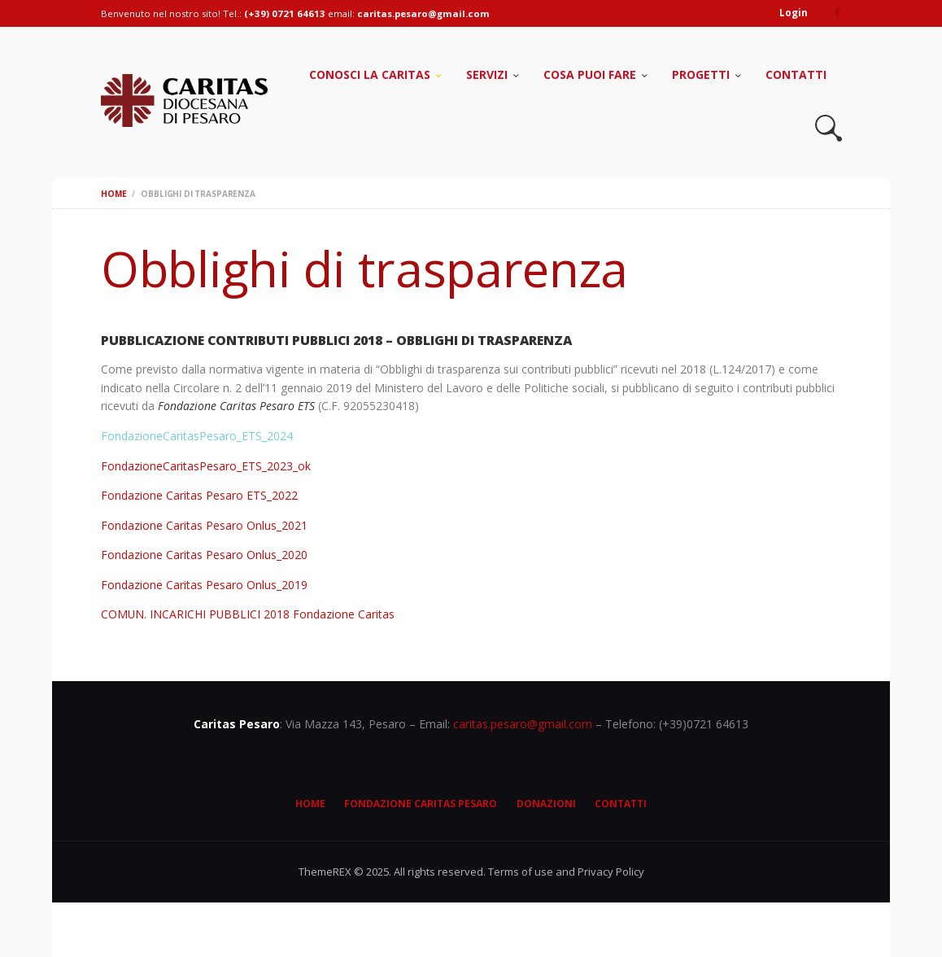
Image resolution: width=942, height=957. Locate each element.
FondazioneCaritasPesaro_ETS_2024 (197, 436)
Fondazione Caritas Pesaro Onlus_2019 (204, 584)
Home (113, 193)
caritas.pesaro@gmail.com (522, 724)
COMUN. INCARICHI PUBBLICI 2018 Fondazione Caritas (248, 614)
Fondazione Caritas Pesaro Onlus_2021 (204, 525)
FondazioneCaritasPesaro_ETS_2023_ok (206, 466)
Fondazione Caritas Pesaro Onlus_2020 (204, 554)
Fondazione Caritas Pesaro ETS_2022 (199, 495)
